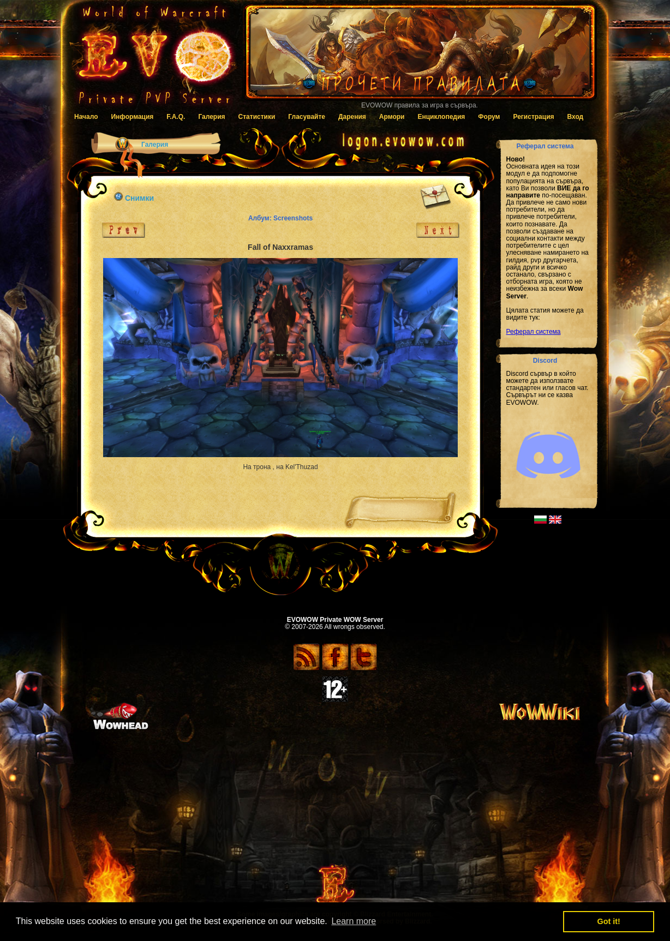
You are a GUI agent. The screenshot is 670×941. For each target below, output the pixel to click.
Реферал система (533, 331)
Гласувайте (306, 117)
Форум (489, 117)
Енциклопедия (441, 117)
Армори (392, 117)
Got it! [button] (608, 921)
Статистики (257, 117)
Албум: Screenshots (280, 218)
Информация (132, 117)
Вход (575, 117)
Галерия (211, 117)
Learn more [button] (353, 921)
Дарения (352, 117)
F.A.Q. (175, 117)
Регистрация (533, 117)
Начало (86, 117)
